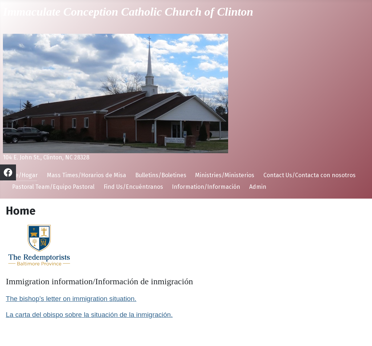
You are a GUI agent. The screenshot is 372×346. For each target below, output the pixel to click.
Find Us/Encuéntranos (133, 186)
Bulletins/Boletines (160, 175)
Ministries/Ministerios (224, 175)
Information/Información (206, 186)
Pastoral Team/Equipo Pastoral (53, 186)
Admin (257, 186)
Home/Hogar (20, 175)
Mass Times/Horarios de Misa (86, 175)
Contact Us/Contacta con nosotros (309, 175)
